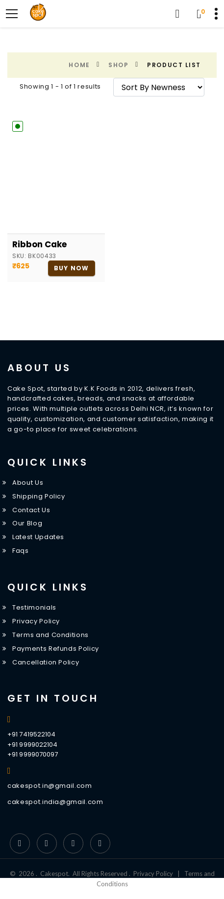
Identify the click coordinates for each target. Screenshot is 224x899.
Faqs (20, 550)
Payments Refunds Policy (55, 648)
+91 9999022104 (32, 744)
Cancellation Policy (45, 662)
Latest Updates (38, 537)
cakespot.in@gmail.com (49, 785)
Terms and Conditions (50, 634)
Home (79, 65)
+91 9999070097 (32, 754)
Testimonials (34, 607)
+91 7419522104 (31, 734)
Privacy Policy (36, 621)
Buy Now (71, 268)
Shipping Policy (38, 496)
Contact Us (31, 510)
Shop (118, 65)
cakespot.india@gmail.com (55, 801)
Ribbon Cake (39, 244)
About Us (27, 482)
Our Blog (27, 523)
